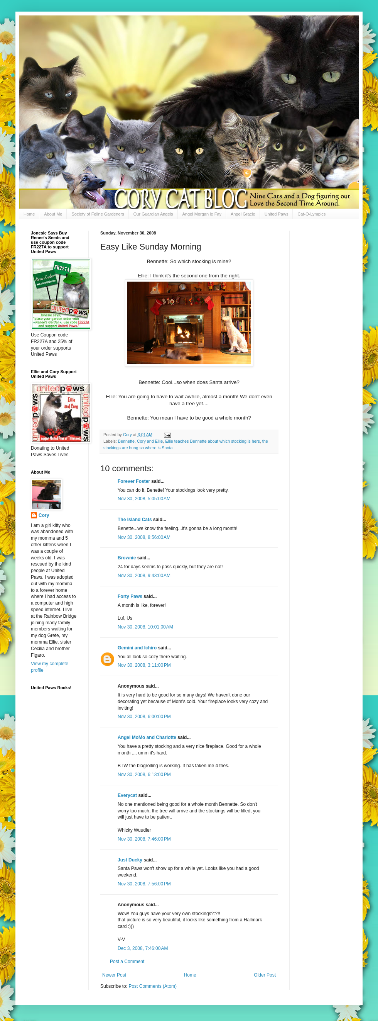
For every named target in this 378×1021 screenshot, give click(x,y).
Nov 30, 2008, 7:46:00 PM (144, 839)
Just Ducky (130, 860)
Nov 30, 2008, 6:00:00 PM (144, 716)
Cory (44, 515)
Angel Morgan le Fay (202, 214)
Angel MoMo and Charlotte (147, 737)
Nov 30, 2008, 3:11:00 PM (144, 665)
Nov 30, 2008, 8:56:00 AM (144, 537)
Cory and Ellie (150, 441)
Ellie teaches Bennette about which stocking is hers (212, 441)
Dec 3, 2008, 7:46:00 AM (143, 948)
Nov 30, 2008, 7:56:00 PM (144, 884)
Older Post (265, 975)
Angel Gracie (243, 214)
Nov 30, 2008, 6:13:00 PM (144, 774)
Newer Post (114, 975)
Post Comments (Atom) (152, 986)
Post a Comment (127, 961)
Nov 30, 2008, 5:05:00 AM (144, 498)
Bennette (126, 441)
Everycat (127, 795)
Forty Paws (130, 596)
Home (29, 214)
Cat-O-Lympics (311, 214)
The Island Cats (135, 519)
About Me (53, 214)
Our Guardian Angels (153, 214)
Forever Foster (134, 481)
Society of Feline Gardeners (97, 214)
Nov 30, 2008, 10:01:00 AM (145, 627)
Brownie (127, 558)
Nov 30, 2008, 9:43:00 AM (144, 575)
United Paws (277, 214)
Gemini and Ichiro (137, 648)
